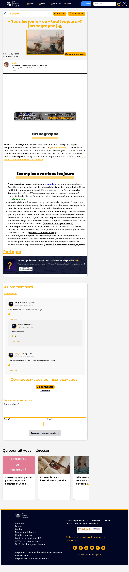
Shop (69, 3)
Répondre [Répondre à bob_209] (12, 370)
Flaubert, (42, 232)
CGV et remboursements (27, 541)
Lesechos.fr (74, 193)
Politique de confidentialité (28, 538)
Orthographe (13, 13)
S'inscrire (45, 390)
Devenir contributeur (25, 532)
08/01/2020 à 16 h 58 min (24, 305)
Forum (18, 526)
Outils (56, 3)
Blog (43, 3)
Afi (96, 523)
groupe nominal (58, 147)
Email (50, 419)
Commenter (10, 293)
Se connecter (45, 387)
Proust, (65, 244)
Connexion (82, 554)
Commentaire (11, 404)
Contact (19, 529)
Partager (12, 252)
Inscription (96, 554)
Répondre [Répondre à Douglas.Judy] (12, 319)
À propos (19, 523)
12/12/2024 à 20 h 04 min (24, 356)
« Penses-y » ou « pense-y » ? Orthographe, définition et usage (18, 480)
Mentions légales (23, 535)
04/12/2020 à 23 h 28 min (28, 327)
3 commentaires (75, 54)
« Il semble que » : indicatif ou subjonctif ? (53, 479)
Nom (7, 419)
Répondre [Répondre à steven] (16, 341)
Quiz (31, 3)
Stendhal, (58, 223)
